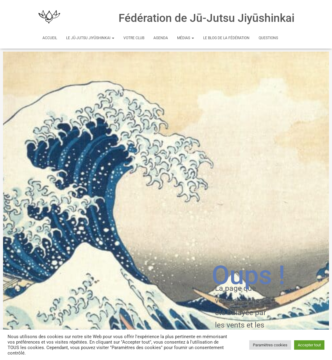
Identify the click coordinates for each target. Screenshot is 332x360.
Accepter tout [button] (309, 345)
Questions (268, 38)
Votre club (133, 38)
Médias (185, 38)
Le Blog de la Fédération (226, 38)
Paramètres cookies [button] (270, 345)
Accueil (49, 38)
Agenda (160, 38)
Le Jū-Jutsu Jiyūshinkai (90, 38)
